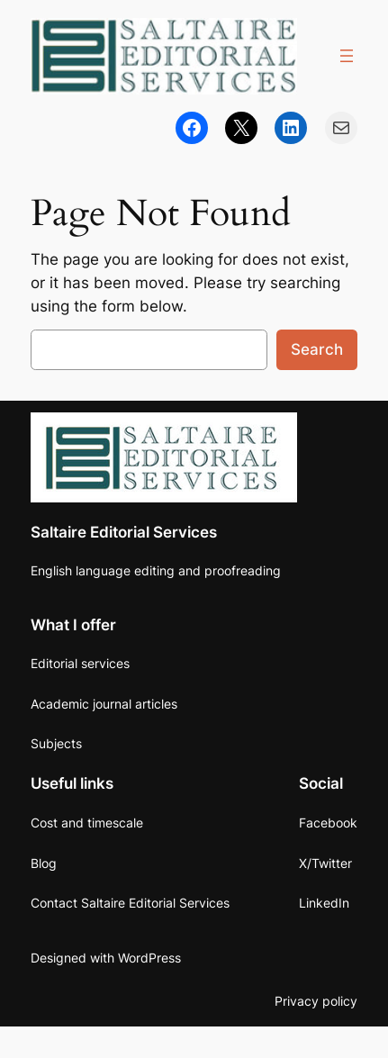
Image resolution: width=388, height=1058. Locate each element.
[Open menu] (346, 56)
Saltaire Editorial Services (124, 532)
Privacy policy (316, 1000)
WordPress (149, 957)
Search (317, 349)
